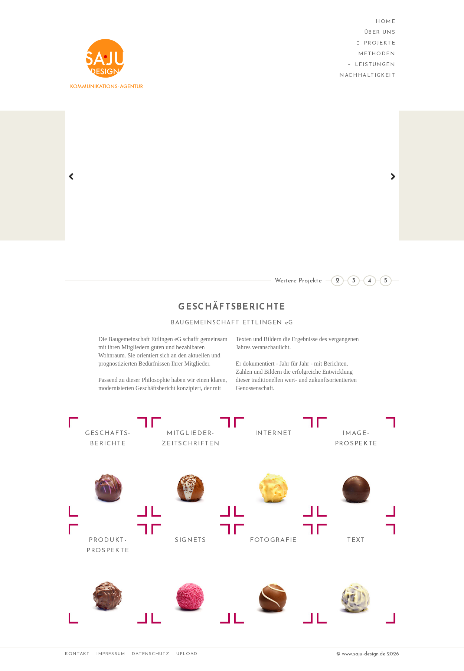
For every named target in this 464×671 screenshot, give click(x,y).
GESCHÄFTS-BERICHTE (108, 438)
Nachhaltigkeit (367, 75)
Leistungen (375, 65)
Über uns (379, 32)
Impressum (111, 654)
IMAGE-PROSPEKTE (356, 438)
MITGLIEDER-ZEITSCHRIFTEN (190, 438)
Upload (186, 654)
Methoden (376, 54)
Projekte (379, 43)
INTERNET (273, 433)
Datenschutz (151, 654)
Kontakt (77, 654)
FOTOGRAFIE (273, 540)
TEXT (356, 540)
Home (385, 21)
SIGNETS (190, 540)
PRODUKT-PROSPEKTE (107, 545)
